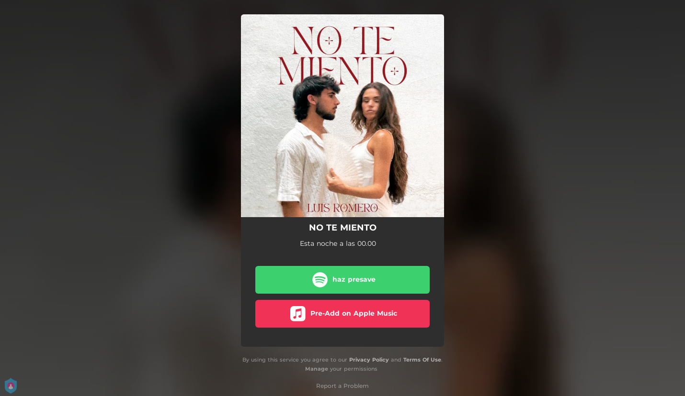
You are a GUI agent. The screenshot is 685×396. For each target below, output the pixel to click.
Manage (316, 368)
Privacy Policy (369, 359)
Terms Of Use (422, 359)
